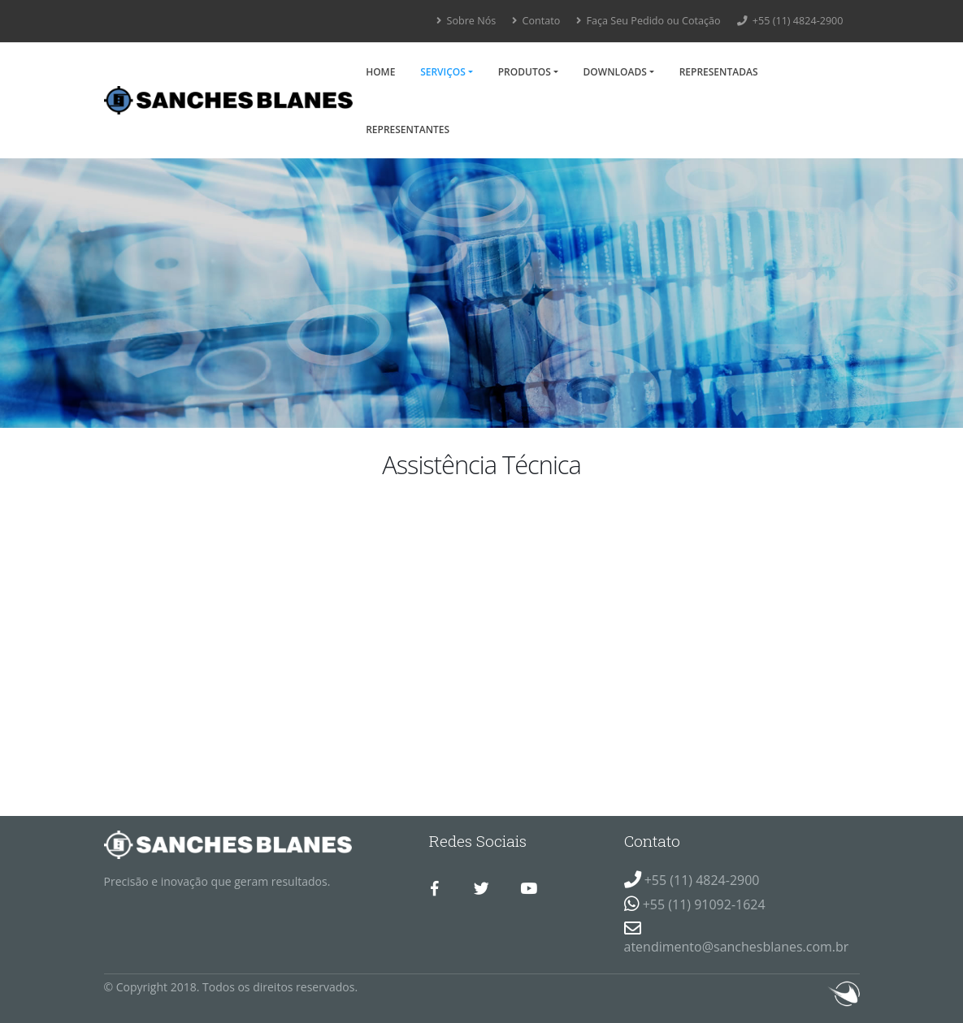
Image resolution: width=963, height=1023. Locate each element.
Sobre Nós (466, 21)
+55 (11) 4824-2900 (790, 21)
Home (380, 72)
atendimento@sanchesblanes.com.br (736, 947)
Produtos (524, 72)
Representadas (718, 72)
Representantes (407, 129)
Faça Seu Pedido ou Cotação (648, 21)
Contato (536, 21)
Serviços (443, 72)
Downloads (615, 72)
